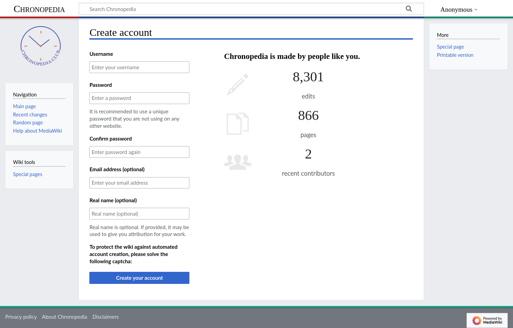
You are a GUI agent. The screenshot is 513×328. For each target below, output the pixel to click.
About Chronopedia (64, 317)
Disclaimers (105, 317)
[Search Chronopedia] (251, 8)
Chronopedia (39, 8)
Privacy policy (21, 317)
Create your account (139, 278)
